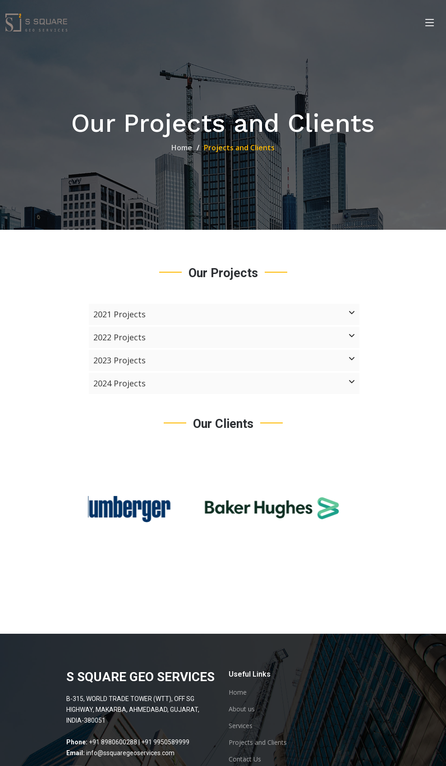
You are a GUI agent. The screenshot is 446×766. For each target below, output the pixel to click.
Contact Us (245, 759)
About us (242, 709)
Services (241, 726)
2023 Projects (224, 360)
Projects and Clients (258, 742)
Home (181, 148)
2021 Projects (224, 314)
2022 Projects (224, 337)
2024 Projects (224, 383)
